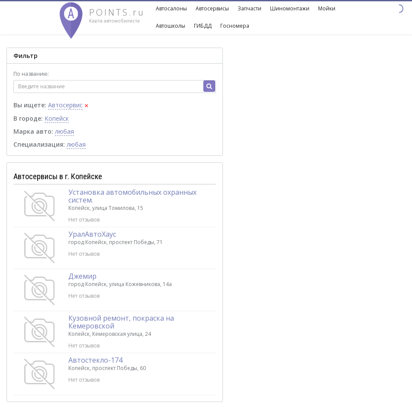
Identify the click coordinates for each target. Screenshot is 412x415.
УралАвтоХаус (92, 234)
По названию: (31, 73)
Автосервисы (212, 8)
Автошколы (170, 25)
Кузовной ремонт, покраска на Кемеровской (121, 322)
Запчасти (249, 8)
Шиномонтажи (289, 8)
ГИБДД (203, 25)
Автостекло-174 (95, 360)
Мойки (326, 8)
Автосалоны (171, 8)
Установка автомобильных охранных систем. (132, 196)
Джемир (82, 276)
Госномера (234, 25)
